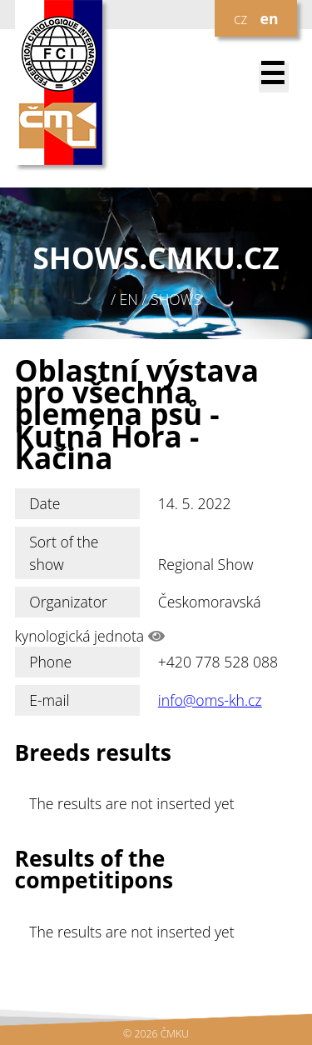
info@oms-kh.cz (210, 700)
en (269, 18)
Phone (50, 662)
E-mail (49, 700)
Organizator (68, 602)
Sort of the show (63, 552)
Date (44, 503)
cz (240, 18)
